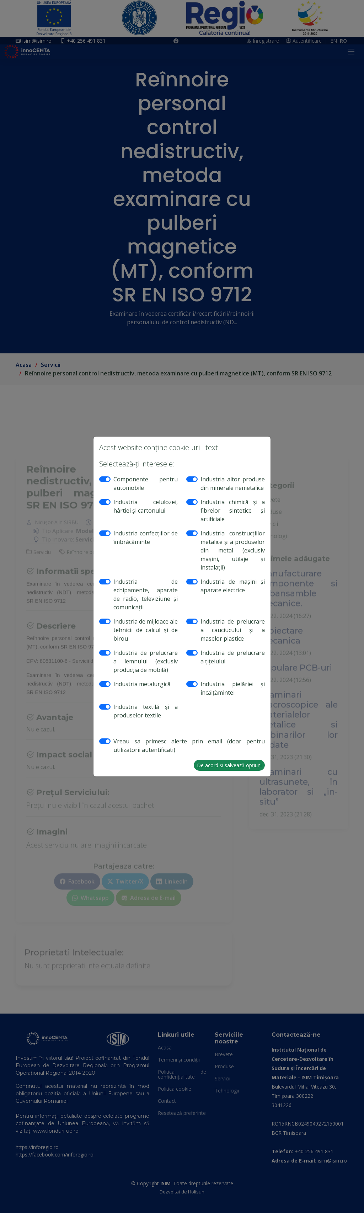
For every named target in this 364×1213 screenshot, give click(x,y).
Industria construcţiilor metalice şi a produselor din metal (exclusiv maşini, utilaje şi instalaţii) (232, 550)
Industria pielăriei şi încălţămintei (232, 688)
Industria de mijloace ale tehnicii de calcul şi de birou (145, 630)
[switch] (105, 479)
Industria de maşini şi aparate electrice (232, 586)
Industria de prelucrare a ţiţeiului (232, 657)
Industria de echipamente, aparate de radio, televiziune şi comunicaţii (145, 594)
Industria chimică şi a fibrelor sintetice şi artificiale (232, 510)
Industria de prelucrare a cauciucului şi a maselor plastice (232, 630)
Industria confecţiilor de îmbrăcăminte (145, 537)
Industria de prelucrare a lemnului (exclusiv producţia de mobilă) (145, 661)
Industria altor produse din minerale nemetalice (232, 483)
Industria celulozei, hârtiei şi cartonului (145, 506)
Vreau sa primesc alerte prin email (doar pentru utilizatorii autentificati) (189, 745)
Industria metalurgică (142, 684)
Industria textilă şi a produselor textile (145, 711)
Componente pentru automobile (145, 483)
